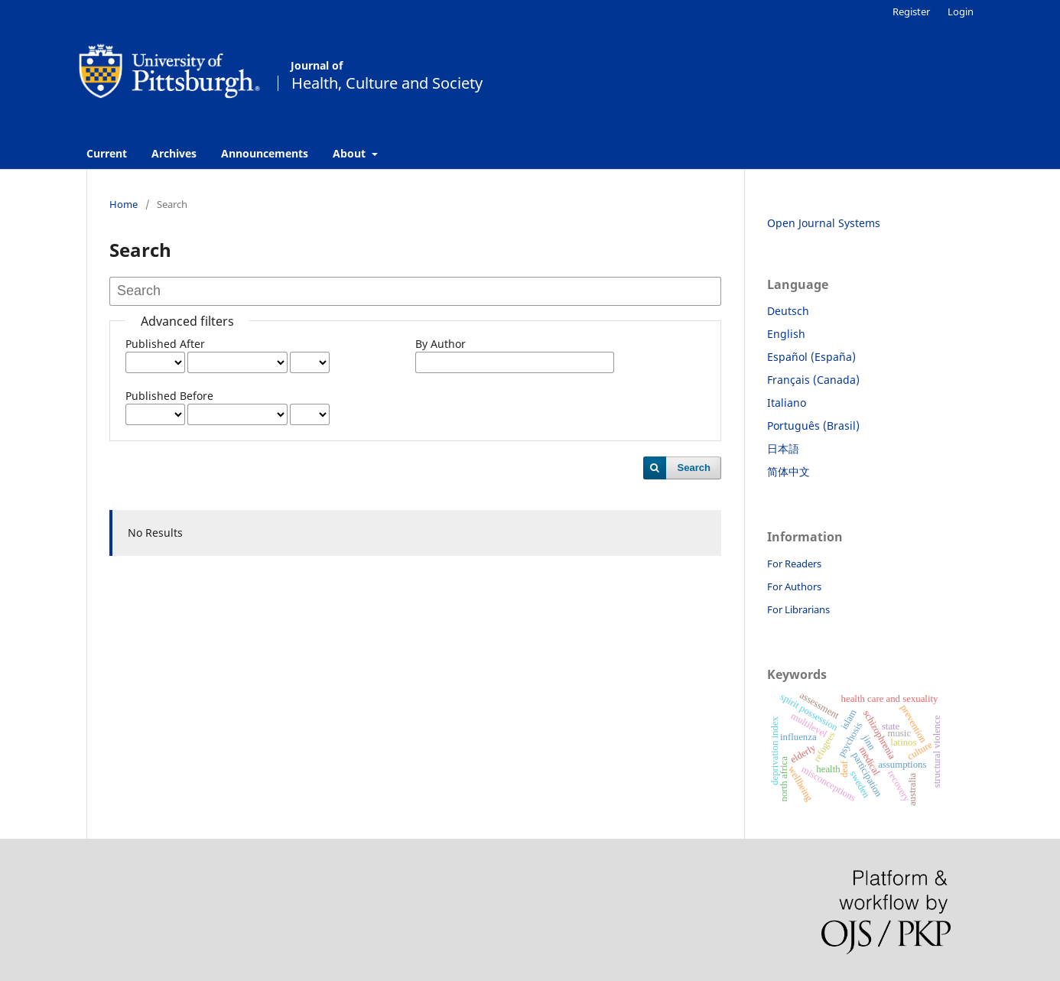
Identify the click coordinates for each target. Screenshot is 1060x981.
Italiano (786, 402)
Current (106, 153)
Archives (174, 153)
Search (694, 467)
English (786, 333)
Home (123, 204)
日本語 (783, 448)
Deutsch (788, 311)
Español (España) (811, 356)
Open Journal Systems (823, 223)
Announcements (264, 153)
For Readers (794, 563)
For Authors (794, 586)
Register (911, 11)
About (351, 153)
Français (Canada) (813, 379)
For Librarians (798, 609)
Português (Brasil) (813, 425)
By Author (440, 343)
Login (961, 11)
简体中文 (788, 471)
